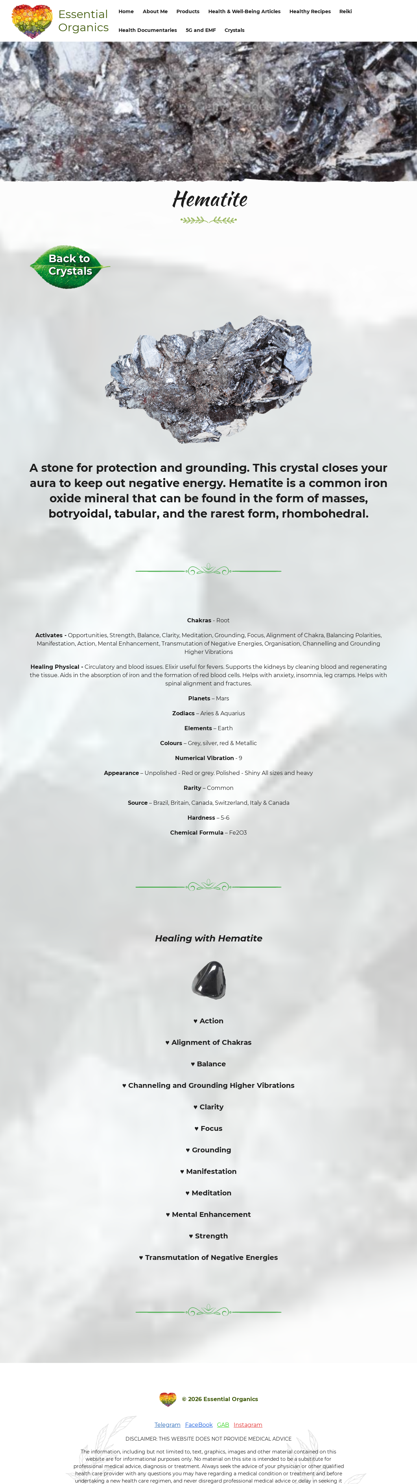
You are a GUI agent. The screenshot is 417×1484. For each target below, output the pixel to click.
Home (126, 11)
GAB (223, 1425)
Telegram (168, 1425)
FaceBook (199, 1425)
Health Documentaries (148, 30)
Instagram (248, 1425)
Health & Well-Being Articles (244, 11)
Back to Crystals (70, 265)
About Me (155, 11)
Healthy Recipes (310, 11)
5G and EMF (201, 30)
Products (187, 11)
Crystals (234, 30)
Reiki (345, 11)
